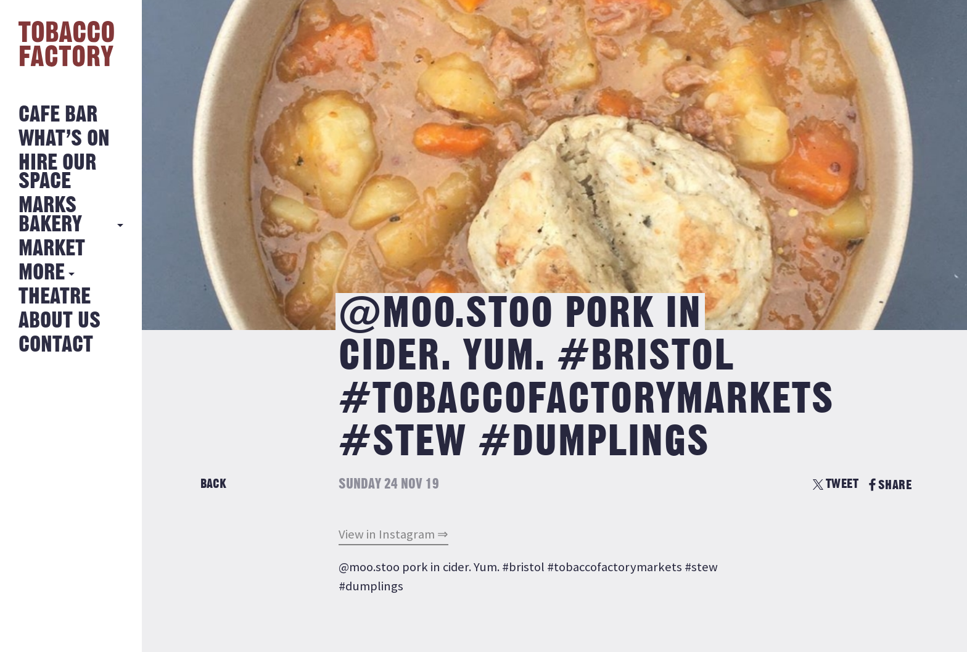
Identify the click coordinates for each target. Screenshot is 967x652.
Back (213, 483)
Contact (56, 345)
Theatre (55, 297)
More (42, 273)
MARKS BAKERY (50, 215)
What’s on (64, 139)
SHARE (890, 485)
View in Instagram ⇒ (393, 534)
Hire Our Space (57, 172)
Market (52, 248)
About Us (60, 321)
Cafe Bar (58, 115)
